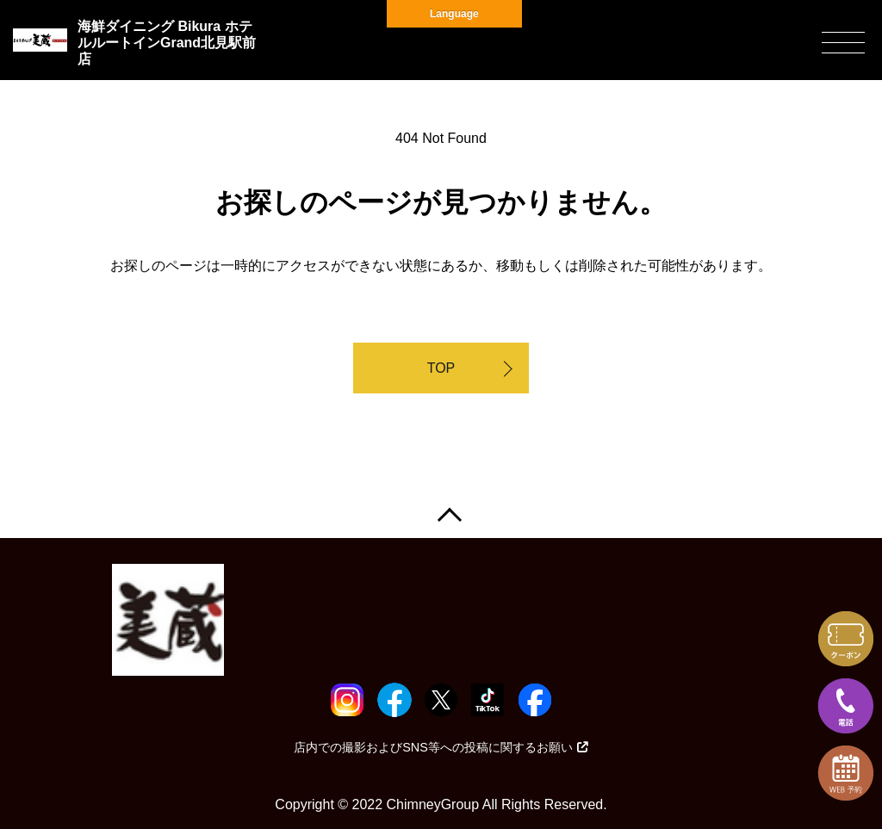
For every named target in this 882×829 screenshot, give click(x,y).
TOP (441, 368)
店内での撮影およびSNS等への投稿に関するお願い (441, 747)
